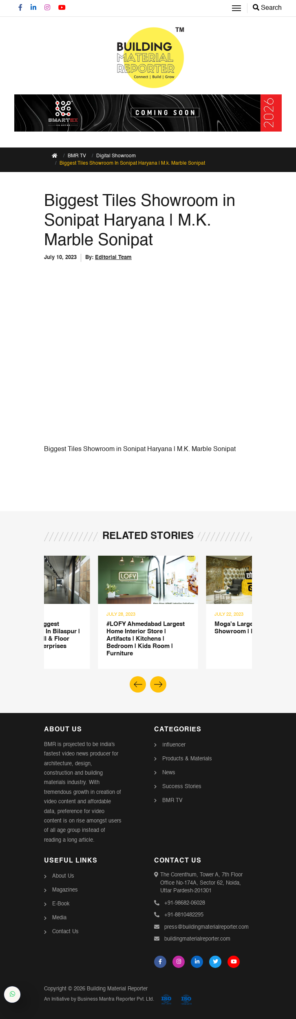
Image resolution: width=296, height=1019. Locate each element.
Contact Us (65, 931)
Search (267, 8)
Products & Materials (187, 759)
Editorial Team (113, 257)
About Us (63, 876)
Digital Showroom (116, 156)
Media (59, 918)
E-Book (61, 904)
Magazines (65, 890)
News (168, 772)
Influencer (174, 745)
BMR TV (172, 800)
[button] (158, 684)
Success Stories (181, 786)
